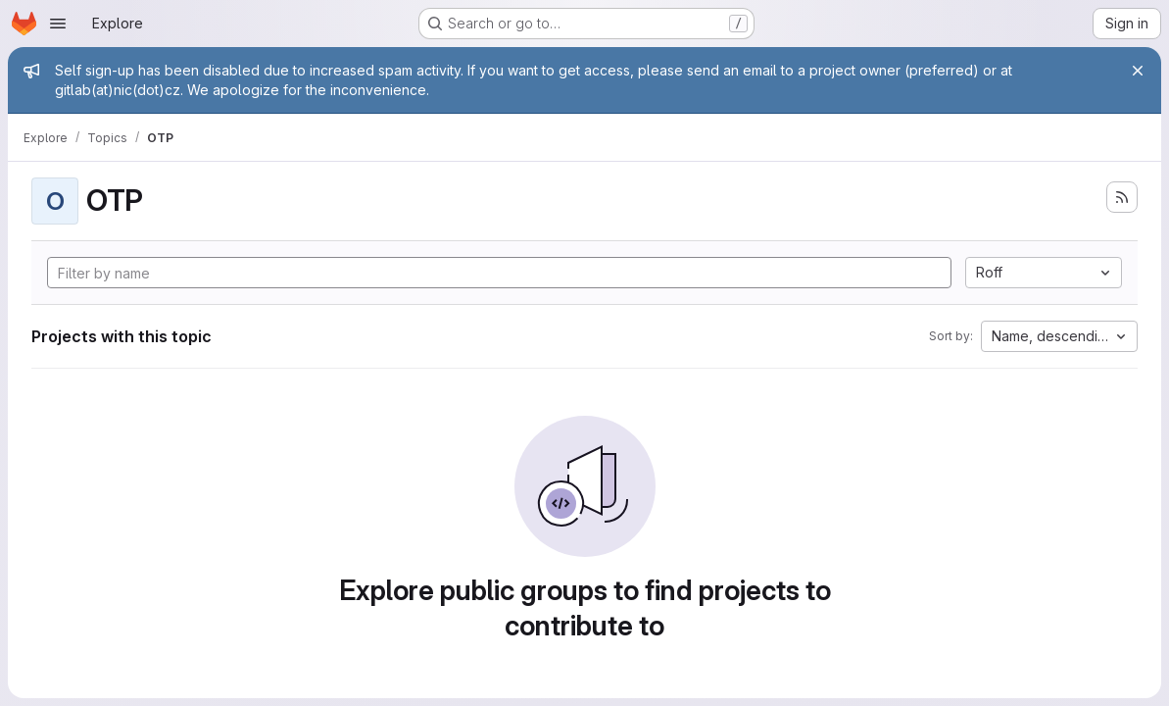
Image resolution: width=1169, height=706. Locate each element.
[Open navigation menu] (57, 23)
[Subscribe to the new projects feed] (1122, 197)
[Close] (1137, 70)
